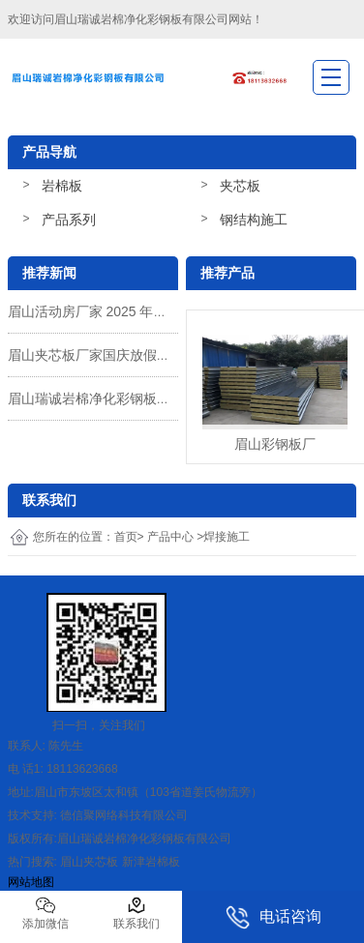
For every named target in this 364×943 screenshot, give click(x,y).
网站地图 (31, 882)
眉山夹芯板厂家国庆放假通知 (96, 355)
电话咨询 (273, 917)
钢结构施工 (254, 219)
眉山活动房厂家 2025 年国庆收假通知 (121, 311)
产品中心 (170, 537)
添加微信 (45, 913)
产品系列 (69, 219)
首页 (125, 537)
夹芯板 (240, 185)
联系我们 (136, 913)
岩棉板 (62, 185)
